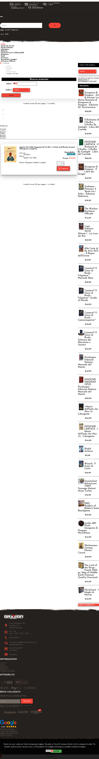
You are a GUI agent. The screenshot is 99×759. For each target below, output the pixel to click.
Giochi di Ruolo (7, 47)
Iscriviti (26, 701)
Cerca (8, 84)
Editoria (4, 51)
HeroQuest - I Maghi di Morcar (91, 592)
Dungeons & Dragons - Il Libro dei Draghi (88, 170)
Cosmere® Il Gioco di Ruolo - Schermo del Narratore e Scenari (87, 338)
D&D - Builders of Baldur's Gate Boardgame (88, 507)
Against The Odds (30, 158)
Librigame (5, 49)
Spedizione (4, 667)
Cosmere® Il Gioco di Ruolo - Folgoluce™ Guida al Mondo (87, 295)
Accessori (4, 58)
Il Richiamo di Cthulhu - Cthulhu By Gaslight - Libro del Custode (88, 125)
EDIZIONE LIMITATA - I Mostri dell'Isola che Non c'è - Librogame (88, 431)
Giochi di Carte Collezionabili (12, 53)
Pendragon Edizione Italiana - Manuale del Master (87, 362)
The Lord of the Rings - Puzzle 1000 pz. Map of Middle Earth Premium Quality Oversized (88, 571)
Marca (8, 90)
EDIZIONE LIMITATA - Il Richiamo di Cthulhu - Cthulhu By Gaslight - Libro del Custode (88, 148)
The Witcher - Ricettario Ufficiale (91, 211)
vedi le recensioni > (6, 735)
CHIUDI (50, 754)
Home (3, 44)
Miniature (5, 54)
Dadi (3, 56)
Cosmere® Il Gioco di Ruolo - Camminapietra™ (87, 316)
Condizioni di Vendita (7, 671)
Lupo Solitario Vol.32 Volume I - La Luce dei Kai (88, 231)
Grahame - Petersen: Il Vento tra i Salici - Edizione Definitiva (87, 191)
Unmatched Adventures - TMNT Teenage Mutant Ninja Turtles (88, 486)
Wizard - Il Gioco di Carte (90, 466)
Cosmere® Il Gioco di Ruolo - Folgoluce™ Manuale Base (87, 273)
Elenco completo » (86, 605)
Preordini (84, 86)
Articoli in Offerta (8, 61)
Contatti (3, 663)
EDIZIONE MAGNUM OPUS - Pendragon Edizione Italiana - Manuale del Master (87, 386)
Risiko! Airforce (88, 450)
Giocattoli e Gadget (9, 59)
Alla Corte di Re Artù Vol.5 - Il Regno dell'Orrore (88, 252)
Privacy (90, 747)
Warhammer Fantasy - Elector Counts (88, 549)
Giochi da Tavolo (7, 46)
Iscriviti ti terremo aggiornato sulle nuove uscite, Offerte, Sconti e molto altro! (16, 706)
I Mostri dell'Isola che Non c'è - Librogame (88, 410)
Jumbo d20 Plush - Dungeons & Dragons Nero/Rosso (88, 528)
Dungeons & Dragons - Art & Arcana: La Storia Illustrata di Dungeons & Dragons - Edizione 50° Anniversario (88, 100)
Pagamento (4, 669)
